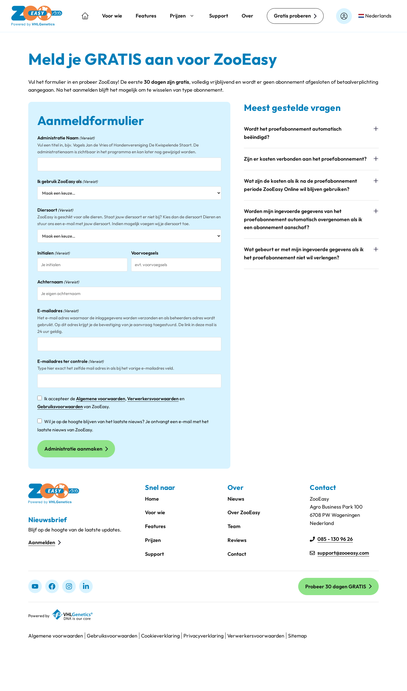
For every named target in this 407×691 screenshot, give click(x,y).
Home (152, 499)
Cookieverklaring (160, 635)
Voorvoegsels (144, 253)
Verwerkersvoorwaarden (153, 398)
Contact (237, 554)
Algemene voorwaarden (100, 398)
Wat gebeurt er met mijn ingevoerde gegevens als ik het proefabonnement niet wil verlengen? (304, 253)
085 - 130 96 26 (335, 539)
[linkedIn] (86, 586)
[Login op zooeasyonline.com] (344, 16)
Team (234, 526)
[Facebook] (52, 586)
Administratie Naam (65, 138)
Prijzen (183, 16)
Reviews (237, 540)
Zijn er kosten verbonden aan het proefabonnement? (305, 159)
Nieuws (236, 499)
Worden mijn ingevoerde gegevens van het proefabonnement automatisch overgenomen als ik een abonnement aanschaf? (303, 219)
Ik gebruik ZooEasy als (67, 181)
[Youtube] (35, 586)
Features (146, 15)
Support (218, 15)
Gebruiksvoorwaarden (60, 406)
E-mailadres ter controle (70, 361)
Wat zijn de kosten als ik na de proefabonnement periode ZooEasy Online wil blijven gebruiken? (300, 185)
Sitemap (297, 635)
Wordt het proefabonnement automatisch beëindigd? (292, 133)
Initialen (53, 253)
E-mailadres (57, 311)
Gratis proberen (292, 15)
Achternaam (58, 282)
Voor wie (112, 15)
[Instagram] (69, 586)
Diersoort (55, 210)
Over (247, 15)
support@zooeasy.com (343, 553)
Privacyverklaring (203, 635)
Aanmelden (41, 542)
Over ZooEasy (244, 512)
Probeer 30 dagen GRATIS (335, 586)
